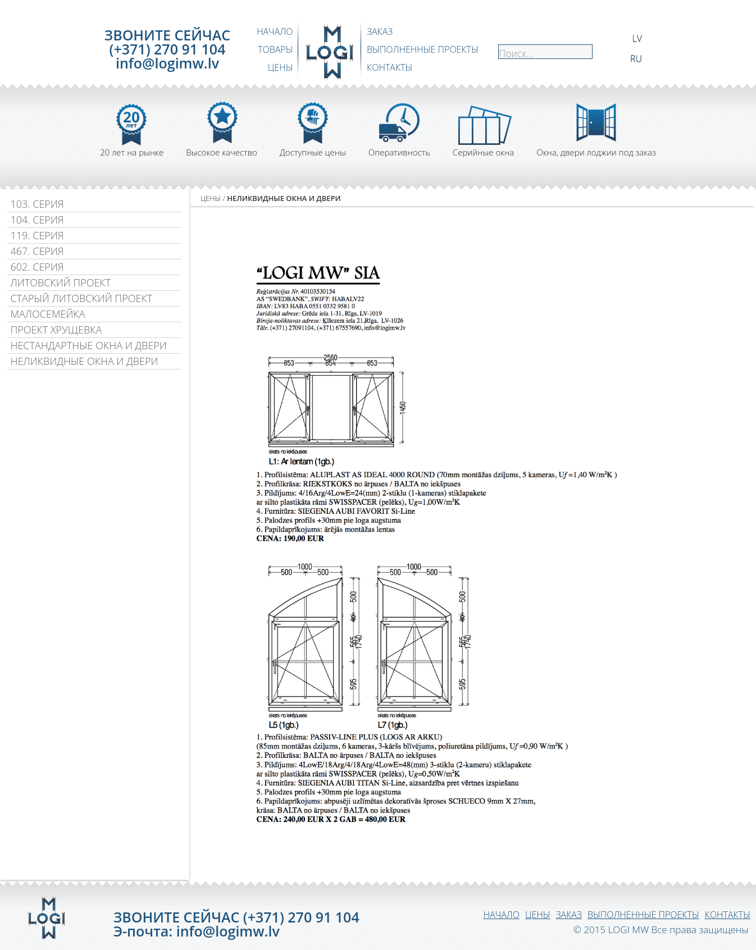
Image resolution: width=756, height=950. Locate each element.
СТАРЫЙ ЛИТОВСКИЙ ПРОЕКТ (81, 298)
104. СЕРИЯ (36, 219)
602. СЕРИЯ (36, 266)
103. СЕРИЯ (36, 204)
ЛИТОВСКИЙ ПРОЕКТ (60, 282)
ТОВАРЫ (275, 49)
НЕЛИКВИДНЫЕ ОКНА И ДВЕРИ (84, 361)
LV (637, 37)
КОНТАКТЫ (389, 67)
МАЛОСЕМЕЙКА (47, 314)
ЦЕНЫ (280, 67)
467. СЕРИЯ (36, 251)
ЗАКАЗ (380, 31)
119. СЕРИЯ (36, 235)
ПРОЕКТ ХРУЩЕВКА (56, 329)
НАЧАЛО (275, 31)
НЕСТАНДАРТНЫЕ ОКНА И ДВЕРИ (88, 345)
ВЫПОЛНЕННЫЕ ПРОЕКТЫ (423, 49)
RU (636, 57)
